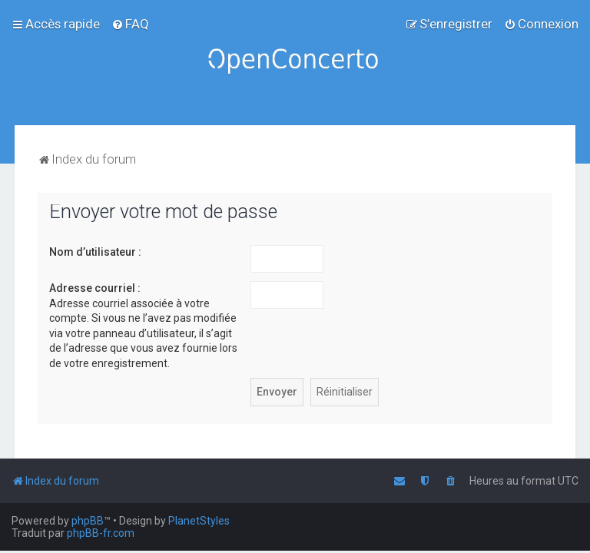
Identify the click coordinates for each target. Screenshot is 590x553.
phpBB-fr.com (100, 533)
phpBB (87, 521)
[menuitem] (130, 24)
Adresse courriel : (95, 288)
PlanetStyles (199, 521)
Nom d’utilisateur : (95, 252)
